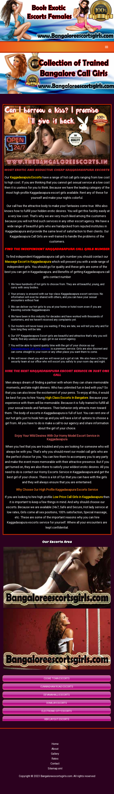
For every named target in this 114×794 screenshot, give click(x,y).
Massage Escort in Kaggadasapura (28, 261)
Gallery (55, 753)
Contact (54, 763)
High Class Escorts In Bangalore (66, 397)
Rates (55, 758)
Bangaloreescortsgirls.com (56, 776)
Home (55, 743)
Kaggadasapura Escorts (26, 177)
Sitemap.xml (55, 768)
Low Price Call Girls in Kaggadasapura (78, 497)
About (55, 748)
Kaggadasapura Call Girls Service (31, 348)
